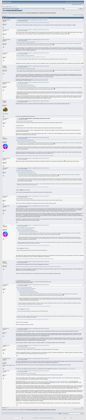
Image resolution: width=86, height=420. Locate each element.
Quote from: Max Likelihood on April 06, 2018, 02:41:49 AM (25, 68)
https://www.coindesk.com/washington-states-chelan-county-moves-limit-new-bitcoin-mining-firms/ (35, 155)
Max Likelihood (6, 29)
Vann (4, 137)
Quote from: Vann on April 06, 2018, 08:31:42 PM (24, 287)
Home (5, 10)
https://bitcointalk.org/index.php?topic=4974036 (40, 79)
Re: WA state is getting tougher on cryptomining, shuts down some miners (33, 29)
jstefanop (5, 66)
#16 (82, 285)
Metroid (4, 100)
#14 (82, 225)
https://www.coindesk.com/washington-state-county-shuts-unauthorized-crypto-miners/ (32, 22)
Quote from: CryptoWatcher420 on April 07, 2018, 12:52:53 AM (26, 373)
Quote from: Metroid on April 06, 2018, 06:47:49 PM (24, 121)
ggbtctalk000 (5, 19)
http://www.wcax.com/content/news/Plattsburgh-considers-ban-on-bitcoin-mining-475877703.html (34, 258)
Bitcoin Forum (4, 12)
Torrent (17, 8)
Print (82, 407)
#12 (82, 196)
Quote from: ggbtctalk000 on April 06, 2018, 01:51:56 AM (25, 55)
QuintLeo (4, 261)
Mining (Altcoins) (22, 12)
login (12, 6)
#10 (82, 158)
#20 (82, 371)
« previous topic (76, 14)
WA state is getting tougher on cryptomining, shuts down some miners (41, 12)
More (20, 10)
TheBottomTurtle (6, 205)
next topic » (81, 14)
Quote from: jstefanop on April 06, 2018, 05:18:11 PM (24, 140)
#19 (82, 359)
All (7, 16)
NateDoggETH (5, 118)
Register (17, 10)
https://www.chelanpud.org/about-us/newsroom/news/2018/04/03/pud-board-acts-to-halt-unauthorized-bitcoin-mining (38, 266)
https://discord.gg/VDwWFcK (70, 368)
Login (14, 10)
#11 (82, 168)
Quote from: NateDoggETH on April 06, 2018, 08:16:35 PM (25, 227)
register (16, 6)
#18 (82, 345)
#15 (82, 262)
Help (8, 10)
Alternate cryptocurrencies (13, 12)
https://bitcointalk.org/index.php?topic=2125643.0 (40, 80)
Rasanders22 (5, 52)
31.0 (15, 8)
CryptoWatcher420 (6, 358)
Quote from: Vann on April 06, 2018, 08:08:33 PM (24, 170)
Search (11, 10)
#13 (82, 206)
